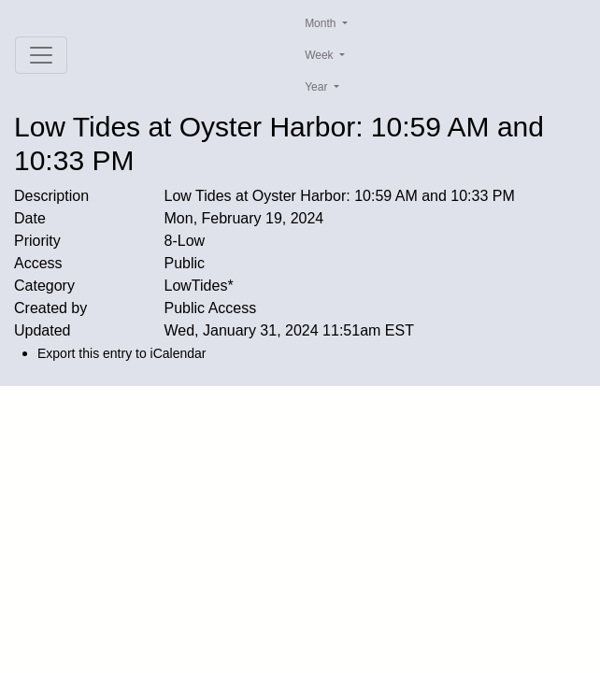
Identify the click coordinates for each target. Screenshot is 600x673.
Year (318, 86)
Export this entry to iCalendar (122, 353)
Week (320, 55)
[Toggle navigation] (41, 55)
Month (322, 23)
